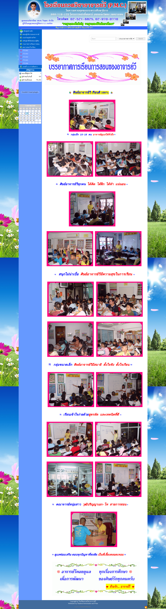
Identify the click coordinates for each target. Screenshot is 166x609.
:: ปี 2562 (25, 50)
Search (141, 39)
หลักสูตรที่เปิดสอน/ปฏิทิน (31, 41)
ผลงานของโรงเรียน (29, 47)
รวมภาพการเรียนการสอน (31, 44)
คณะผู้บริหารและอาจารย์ (31, 34)
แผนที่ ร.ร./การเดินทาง (30, 66)
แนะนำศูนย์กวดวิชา (29, 38)
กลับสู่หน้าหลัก (28, 31)
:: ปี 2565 (25, 60)
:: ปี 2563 (25, 54)
